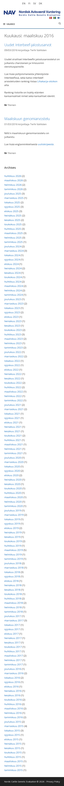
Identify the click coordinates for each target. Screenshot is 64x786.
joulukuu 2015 (12, 721)
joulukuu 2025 (12, 193)
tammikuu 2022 (13, 400)
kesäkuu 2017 (12, 642)
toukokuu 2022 (13, 382)
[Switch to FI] (29, 3)
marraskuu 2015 (14, 726)
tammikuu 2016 (13, 717)
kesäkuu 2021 (12, 431)
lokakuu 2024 (12, 255)
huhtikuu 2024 (12, 281)
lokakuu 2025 (12, 202)
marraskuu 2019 (14, 514)
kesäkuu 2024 (12, 272)
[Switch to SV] (34, 3)
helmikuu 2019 (13, 554)
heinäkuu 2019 (13, 532)
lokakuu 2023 (12, 308)
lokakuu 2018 (12, 572)
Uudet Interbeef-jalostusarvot (27, 44)
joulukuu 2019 (12, 510)
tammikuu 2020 (13, 506)
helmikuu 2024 (13, 290)
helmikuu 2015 (13, 765)
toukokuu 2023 (13, 330)
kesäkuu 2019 (12, 537)
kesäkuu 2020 (12, 484)
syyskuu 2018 (12, 576)
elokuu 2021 (11, 422)
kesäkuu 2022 (12, 378)
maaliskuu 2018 (13, 602)
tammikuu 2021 (13, 453)
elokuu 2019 (11, 528)
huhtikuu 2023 (12, 334)
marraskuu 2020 (14, 462)
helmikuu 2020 (13, 501)
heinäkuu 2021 (13, 426)
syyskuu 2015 (12, 735)
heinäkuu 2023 (13, 321)
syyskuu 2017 (12, 629)
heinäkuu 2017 (13, 638)
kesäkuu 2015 (12, 748)
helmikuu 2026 (13, 184)
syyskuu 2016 (12, 682)
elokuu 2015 (11, 739)
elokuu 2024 (11, 264)
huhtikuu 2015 (12, 757)
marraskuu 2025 (14, 198)
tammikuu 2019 (13, 558)
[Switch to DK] (40, 3)
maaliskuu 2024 (13, 286)
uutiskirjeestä (46, 144)
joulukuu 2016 (12, 669)
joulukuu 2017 (12, 616)
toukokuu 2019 (13, 541)
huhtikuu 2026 (12, 176)
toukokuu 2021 (13, 435)
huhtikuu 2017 (12, 651)
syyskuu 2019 (12, 523)
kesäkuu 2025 (12, 220)
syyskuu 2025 (12, 206)
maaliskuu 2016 (13, 708)
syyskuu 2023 (12, 312)
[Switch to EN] (24, 3)
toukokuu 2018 (13, 594)
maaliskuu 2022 (13, 391)
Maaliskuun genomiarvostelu (27, 118)
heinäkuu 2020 (13, 479)
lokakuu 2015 (12, 730)
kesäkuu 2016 (12, 695)
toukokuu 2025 (13, 224)
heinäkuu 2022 (13, 374)
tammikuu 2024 (13, 294)
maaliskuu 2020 (13, 497)
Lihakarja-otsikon (47, 81)
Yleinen (12, 105)
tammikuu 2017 (13, 664)
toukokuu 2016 (13, 699)
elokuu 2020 (11, 475)
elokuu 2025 (11, 211)
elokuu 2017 (11, 633)
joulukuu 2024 (12, 246)
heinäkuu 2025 (13, 215)
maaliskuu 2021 (13, 444)
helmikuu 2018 (13, 607)
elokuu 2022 (11, 369)
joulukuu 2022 (12, 352)
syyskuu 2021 (12, 418)
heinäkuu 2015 (13, 743)
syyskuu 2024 (12, 259)
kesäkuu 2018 (12, 589)
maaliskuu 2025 (13, 233)
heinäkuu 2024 (13, 268)
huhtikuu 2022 (12, 387)
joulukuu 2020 (12, 457)
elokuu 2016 (11, 686)
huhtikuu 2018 (12, 598)
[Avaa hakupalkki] (59, 23)
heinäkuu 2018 (13, 585)
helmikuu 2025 (13, 237)
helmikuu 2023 (13, 343)
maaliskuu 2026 (13, 180)
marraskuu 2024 (14, 250)
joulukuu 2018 (12, 563)
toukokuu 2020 (13, 488)
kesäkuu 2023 (12, 325)
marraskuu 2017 (14, 620)
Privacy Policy (53, 781)
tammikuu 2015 (13, 770)
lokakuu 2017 (12, 625)
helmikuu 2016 (13, 713)
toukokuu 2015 (13, 752)
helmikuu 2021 (13, 449)
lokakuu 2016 (12, 677)
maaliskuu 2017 (13, 655)
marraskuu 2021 (14, 409)
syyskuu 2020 (12, 470)
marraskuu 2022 (14, 356)
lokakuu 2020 (12, 466)
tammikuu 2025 (13, 242)
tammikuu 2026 (13, 189)
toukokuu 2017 (13, 646)
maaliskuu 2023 (13, 338)
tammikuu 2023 (13, 347)
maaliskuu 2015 (13, 761)
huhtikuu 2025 (12, 228)
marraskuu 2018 (14, 567)
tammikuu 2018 (13, 611)
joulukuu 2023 (12, 299)
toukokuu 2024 (13, 277)
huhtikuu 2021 (12, 440)
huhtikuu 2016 (12, 704)
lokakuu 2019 (12, 519)
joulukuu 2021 (12, 404)
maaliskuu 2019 (13, 550)
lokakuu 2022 (12, 360)
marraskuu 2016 (14, 673)
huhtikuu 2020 (12, 493)
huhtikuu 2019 (12, 545)
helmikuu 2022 (13, 396)
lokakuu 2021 (12, 413)
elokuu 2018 (11, 581)
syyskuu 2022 (12, 365)
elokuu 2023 (11, 316)
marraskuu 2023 (14, 303)
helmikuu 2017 (13, 660)
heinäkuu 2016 (13, 690)
